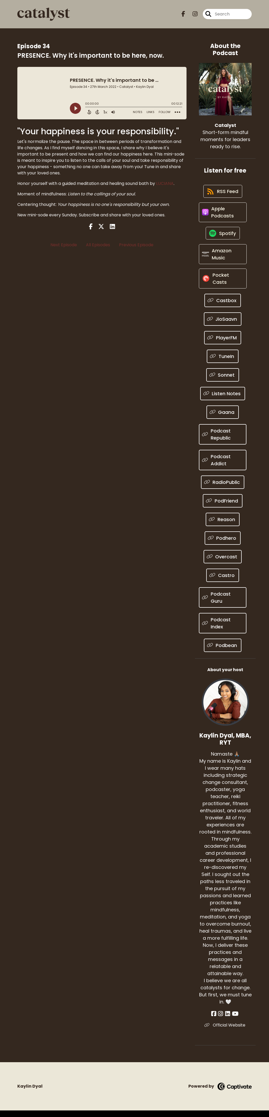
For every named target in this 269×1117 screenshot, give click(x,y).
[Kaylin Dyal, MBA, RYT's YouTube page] (234, 1020)
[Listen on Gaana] (222, 418)
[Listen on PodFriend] (222, 507)
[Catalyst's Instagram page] (192, 14)
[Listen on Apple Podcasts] (222, 214)
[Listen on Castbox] (222, 306)
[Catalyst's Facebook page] (183, 14)
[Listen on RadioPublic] (223, 488)
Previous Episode (136, 245)
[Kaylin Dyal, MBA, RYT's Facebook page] (215, 1020)
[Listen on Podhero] (223, 544)
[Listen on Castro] (222, 581)
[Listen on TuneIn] (223, 362)
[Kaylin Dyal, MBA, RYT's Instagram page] (221, 1020)
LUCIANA (165, 183)
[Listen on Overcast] (223, 563)
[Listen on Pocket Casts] (222, 284)
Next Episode (63, 245)
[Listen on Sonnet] (222, 381)
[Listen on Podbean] (222, 651)
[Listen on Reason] (223, 525)
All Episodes (98, 245)
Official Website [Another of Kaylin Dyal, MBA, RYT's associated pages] (225, 1031)
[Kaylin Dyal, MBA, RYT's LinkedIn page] (227, 1020)
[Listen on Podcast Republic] (222, 440)
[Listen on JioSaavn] (223, 325)
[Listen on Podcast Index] (222, 629)
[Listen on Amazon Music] (222, 259)
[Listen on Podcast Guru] (222, 604)
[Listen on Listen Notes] (222, 400)
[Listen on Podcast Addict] (222, 466)
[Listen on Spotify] (222, 236)
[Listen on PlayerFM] (222, 344)
